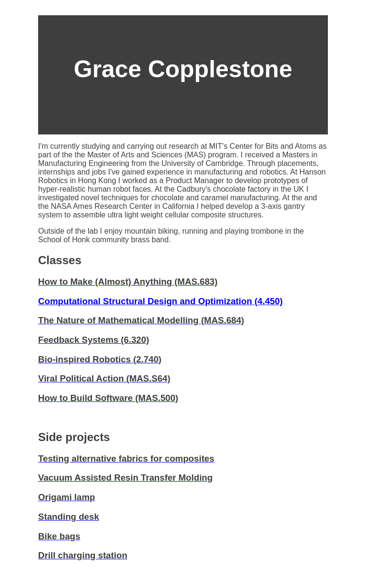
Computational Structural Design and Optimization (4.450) (160, 301)
